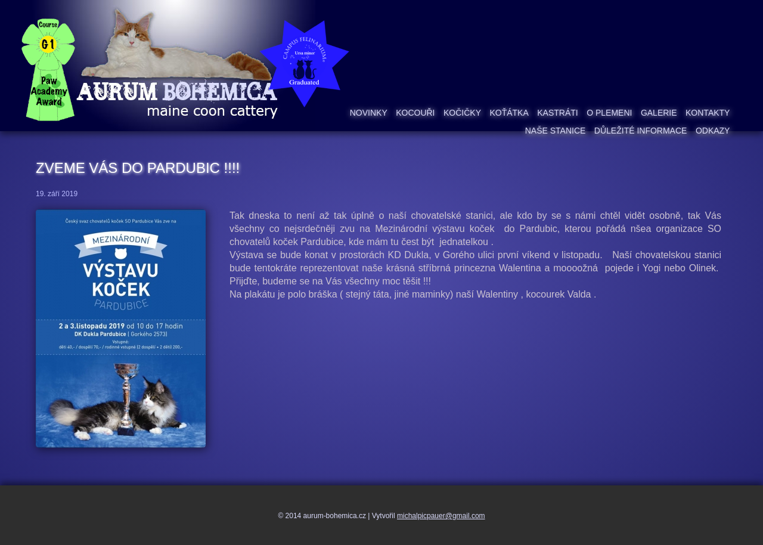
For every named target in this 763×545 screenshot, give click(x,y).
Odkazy (713, 130)
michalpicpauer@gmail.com (441, 516)
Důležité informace (640, 130)
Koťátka (508, 112)
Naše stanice (555, 130)
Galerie (659, 112)
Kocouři (415, 112)
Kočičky (462, 112)
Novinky (368, 112)
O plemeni (609, 112)
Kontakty (708, 112)
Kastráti (557, 112)
